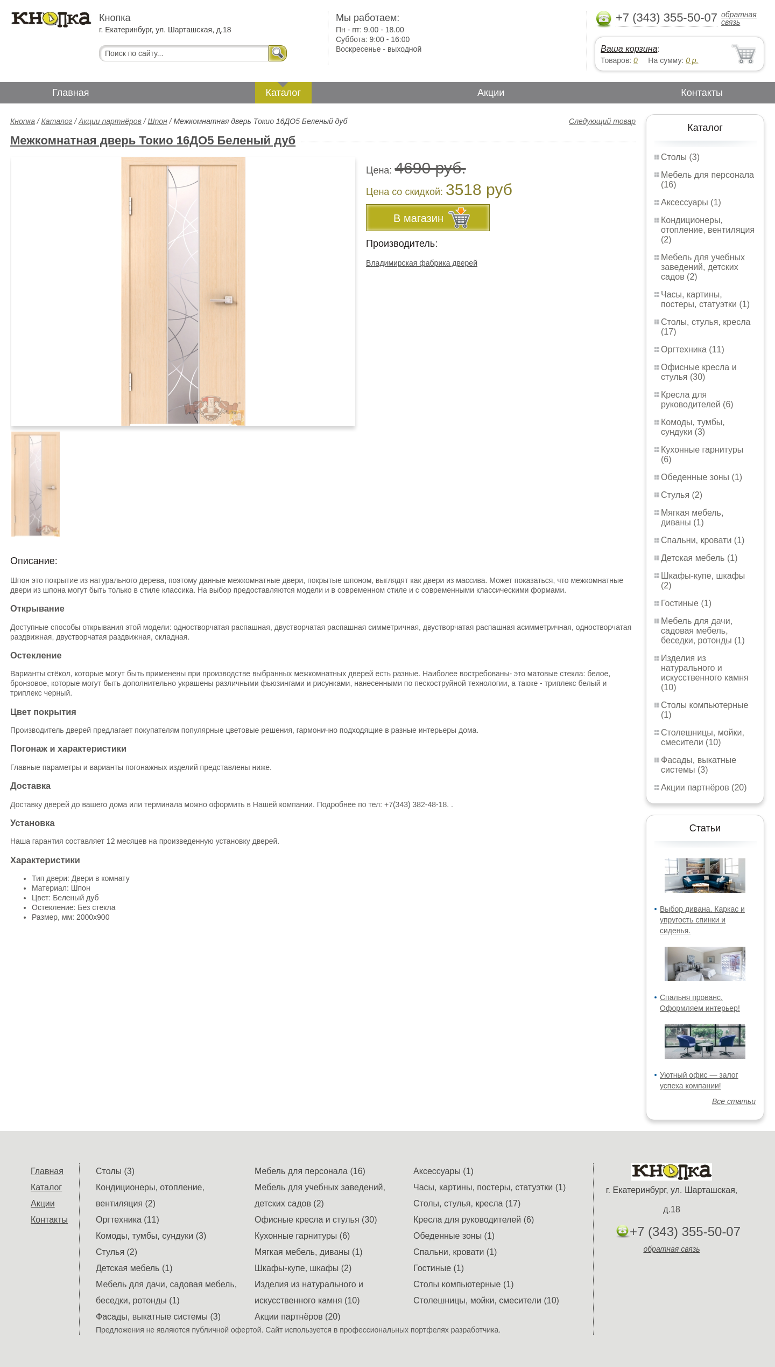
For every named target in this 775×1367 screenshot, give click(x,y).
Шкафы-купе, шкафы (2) (303, 1268)
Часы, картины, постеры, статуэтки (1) (705, 299)
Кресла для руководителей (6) (697, 399)
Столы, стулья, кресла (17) (466, 1203)
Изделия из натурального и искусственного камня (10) (705, 673)
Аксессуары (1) (691, 202)
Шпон (157, 121)
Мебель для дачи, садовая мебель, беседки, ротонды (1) (703, 630)
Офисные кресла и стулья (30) (699, 372)
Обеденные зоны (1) (701, 477)
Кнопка (22, 121)
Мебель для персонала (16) (310, 1171)
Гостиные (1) (686, 603)
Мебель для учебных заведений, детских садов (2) (703, 267)
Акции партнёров (110, 121)
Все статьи (734, 1101)
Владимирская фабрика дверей (421, 263)
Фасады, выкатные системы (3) (698, 764)
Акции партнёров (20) (704, 787)
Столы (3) (680, 157)
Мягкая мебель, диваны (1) (692, 517)
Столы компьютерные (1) (463, 1284)
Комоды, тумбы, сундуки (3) (693, 427)
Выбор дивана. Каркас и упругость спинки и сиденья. (702, 920)
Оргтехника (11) (692, 349)
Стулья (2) (681, 494)
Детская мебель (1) (699, 558)
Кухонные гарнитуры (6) (302, 1235)
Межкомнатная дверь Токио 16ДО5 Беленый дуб (152, 140)
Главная (70, 92)
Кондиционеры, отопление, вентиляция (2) (708, 230)
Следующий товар (602, 121)
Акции (490, 92)
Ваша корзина (629, 48)
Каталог (283, 92)
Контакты (702, 92)
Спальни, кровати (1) (702, 540)
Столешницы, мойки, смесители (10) (702, 737)
